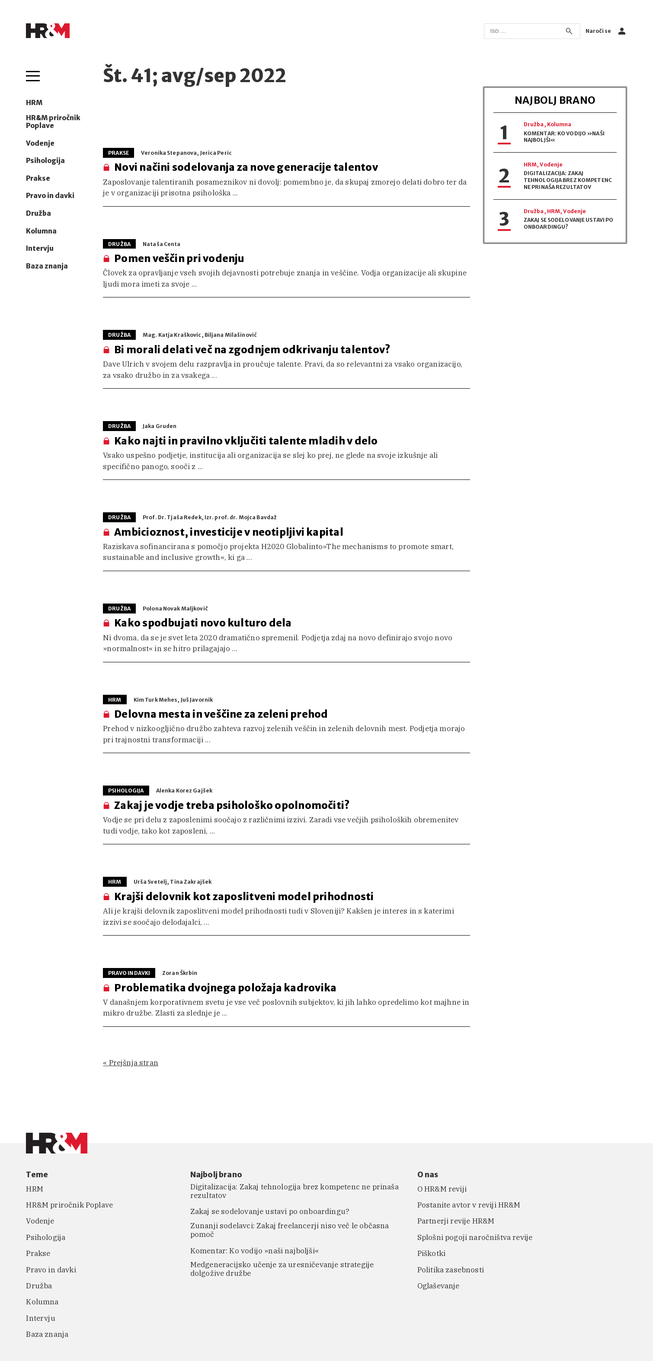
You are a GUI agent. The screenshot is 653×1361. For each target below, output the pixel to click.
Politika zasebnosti (450, 1269)
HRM (34, 103)
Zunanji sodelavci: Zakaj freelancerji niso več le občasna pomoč (289, 1230)
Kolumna (41, 231)
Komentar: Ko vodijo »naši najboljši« (254, 1250)
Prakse (38, 178)
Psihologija (45, 161)
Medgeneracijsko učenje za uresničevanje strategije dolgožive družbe (282, 1269)
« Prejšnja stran (130, 1062)
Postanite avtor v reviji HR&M (469, 1205)
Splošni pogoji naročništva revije (475, 1237)
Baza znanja (47, 266)
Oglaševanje (438, 1285)
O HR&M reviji (442, 1189)
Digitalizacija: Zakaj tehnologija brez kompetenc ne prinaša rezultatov (568, 180)
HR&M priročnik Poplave (53, 122)
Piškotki (431, 1253)
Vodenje (40, 143)
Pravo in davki (50, 196)
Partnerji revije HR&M (456, 1221)
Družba (38, 213)
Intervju (40, 248)
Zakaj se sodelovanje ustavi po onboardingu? (269, 1211)
